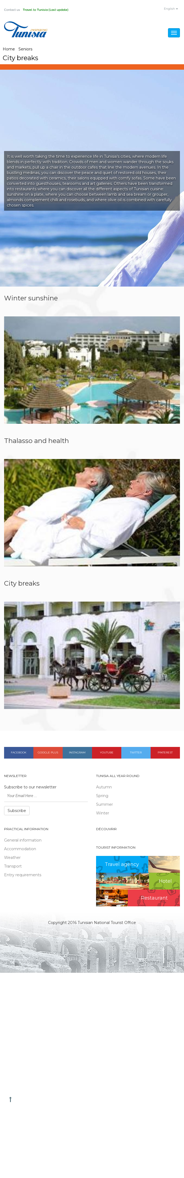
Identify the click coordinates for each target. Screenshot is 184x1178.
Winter (102, 813)
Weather (12, 857)
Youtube (106, 753)
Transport (13, 866)
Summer (104, 804)
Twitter (136, 753)
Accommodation (20, 849)
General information (23, 840)
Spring (102, 796)
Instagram (77, 753)
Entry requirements (22, 875)
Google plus (48, 753)
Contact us (13, 10)
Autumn (104, 787)
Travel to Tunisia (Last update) (50, 10)
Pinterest (165, 753)
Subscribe (17, 810)
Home (9, 49)
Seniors (25, 49)
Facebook (18, 753)
